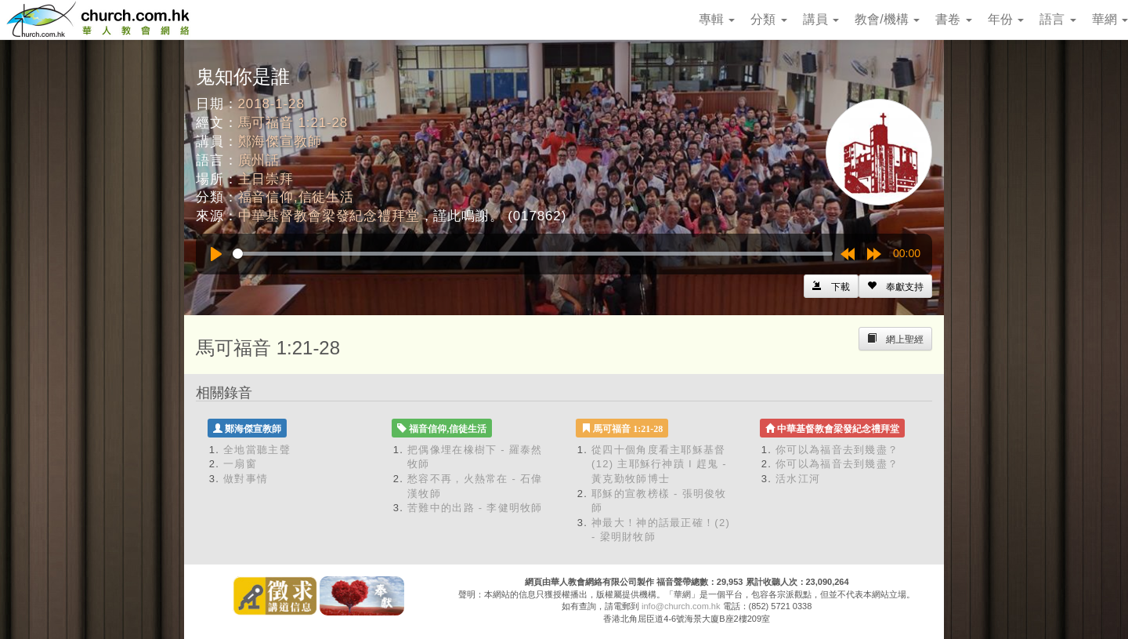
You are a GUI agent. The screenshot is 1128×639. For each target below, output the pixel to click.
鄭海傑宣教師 (280, 141)
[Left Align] (895, 286)
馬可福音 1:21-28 (293, 122)
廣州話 (259, 160)
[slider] (533, 253)
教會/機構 (887, 19)
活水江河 (798, 479)
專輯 (717, 19)
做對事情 (245, 479)
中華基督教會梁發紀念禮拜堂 (329, 216)
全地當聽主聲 (257, 450)
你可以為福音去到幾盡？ (837, 450)
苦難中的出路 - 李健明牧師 (475, 508)
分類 (768, 19)
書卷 (953, 19)
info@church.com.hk (681, 606)
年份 (1006, 19)
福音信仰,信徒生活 (296, 197)
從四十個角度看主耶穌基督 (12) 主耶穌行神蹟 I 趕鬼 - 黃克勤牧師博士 (659, 464)
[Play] (216, 254)
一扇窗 (240, 464)
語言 (1057, 19)
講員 (821, 19)
